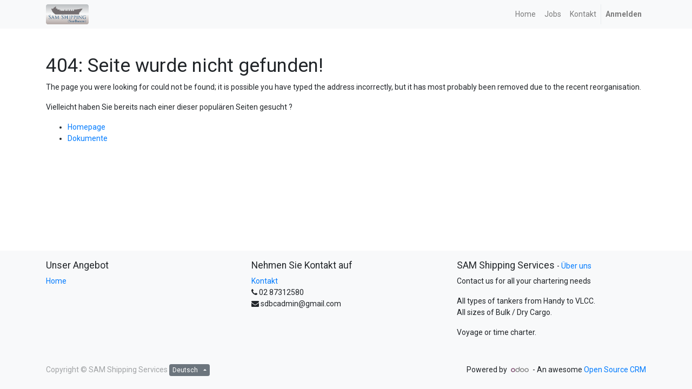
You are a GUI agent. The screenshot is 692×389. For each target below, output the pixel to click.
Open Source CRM (615, 369)
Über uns (576, 265)
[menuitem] (525, 14)
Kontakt (264, 281)
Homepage (86, 127)
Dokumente (88, 138)
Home (56, 281)
